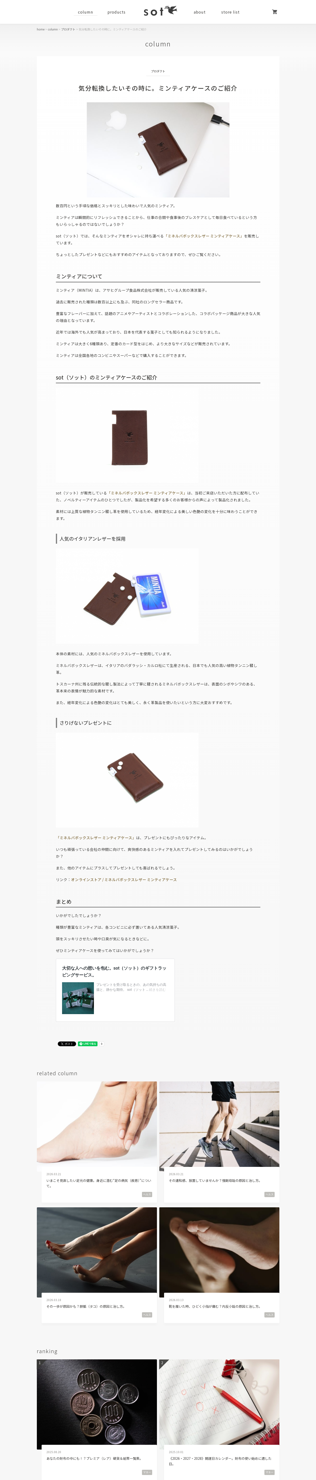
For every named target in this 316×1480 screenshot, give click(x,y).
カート (274, 12)
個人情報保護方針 (222, 1449)
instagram (176, 1414)
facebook (107, 1414)
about (200, 12)
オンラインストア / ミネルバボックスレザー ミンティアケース (124, 879)
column (85, 12)
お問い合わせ (267, 1449)
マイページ (262, 12)
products (116, 12)
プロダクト (68, 29)
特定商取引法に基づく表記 (169, 1449)
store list (230, 12)
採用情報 (121, 1449)
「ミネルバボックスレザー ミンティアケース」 (204, 235)
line (213, 1414)
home (40, 29)
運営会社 (86, 1449)
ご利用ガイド (49, 1449)
